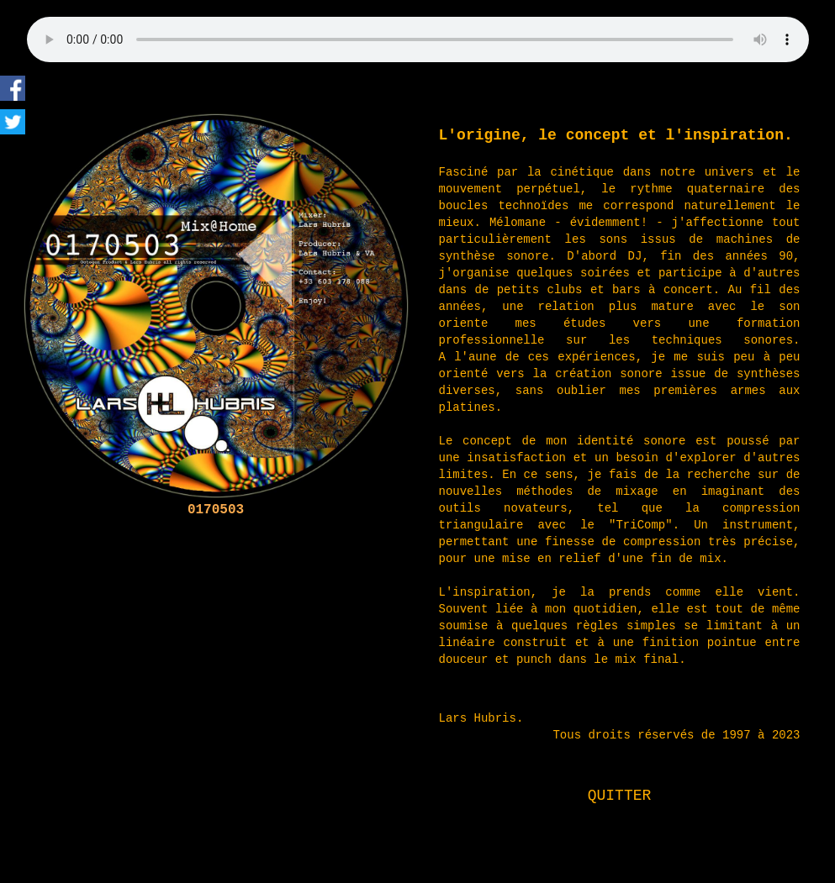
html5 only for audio (418, 39)
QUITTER (620, 795)
